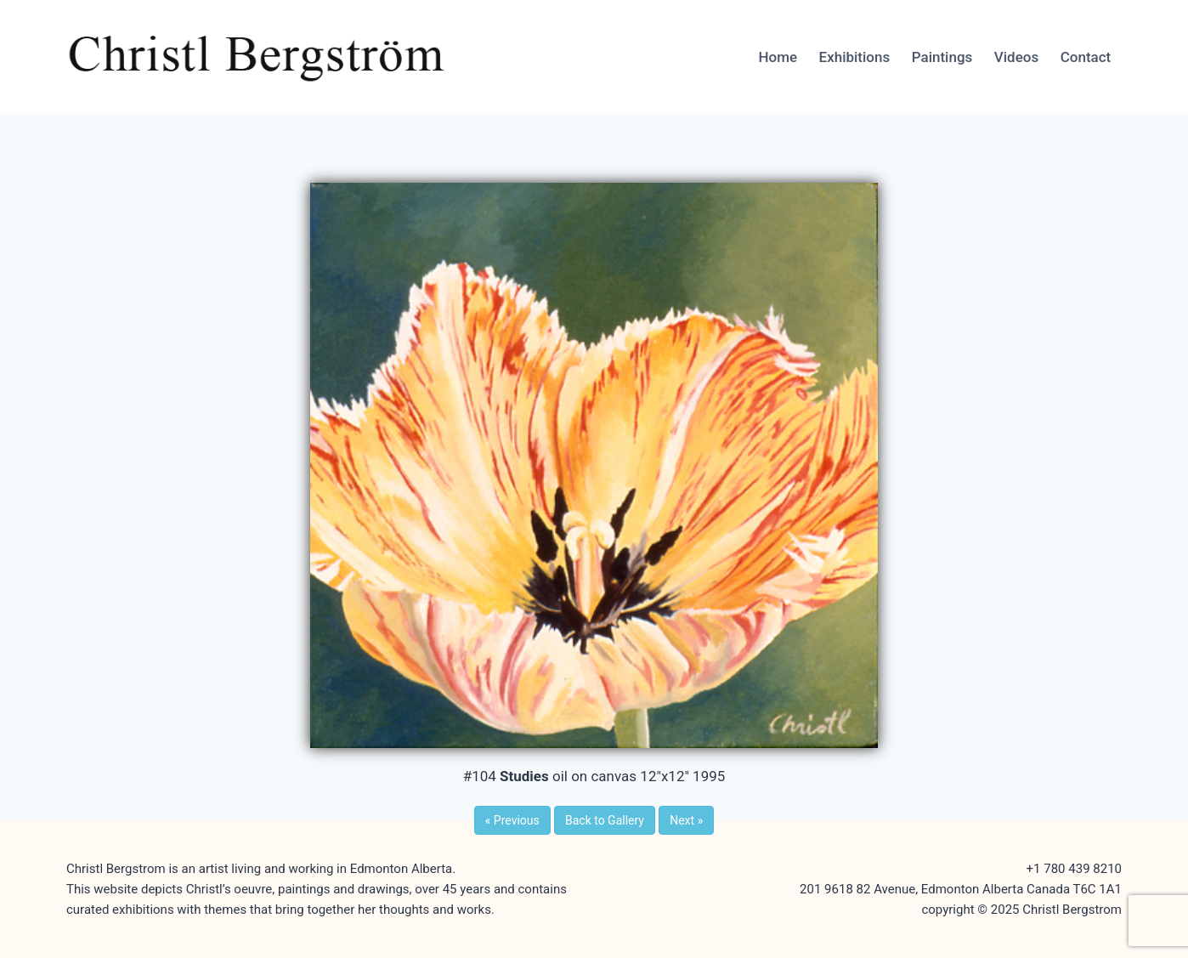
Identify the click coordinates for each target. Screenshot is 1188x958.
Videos (1016, 56)
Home (777, 56)
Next (686, 820)
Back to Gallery (604, 820)
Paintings (942, 56)
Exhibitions (855, 56)
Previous (512, 820)
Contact (1086, 56)
